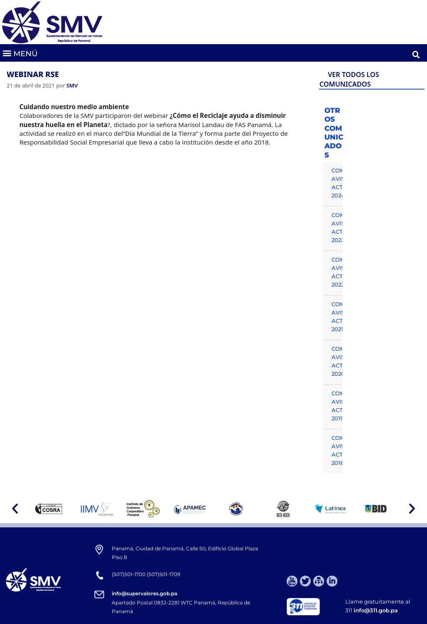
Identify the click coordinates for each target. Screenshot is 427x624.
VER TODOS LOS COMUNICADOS (349, 79)
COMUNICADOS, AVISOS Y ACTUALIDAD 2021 (337, 316)
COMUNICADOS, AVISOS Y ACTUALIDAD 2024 (337, 183)
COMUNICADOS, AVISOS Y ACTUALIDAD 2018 (337, 450)
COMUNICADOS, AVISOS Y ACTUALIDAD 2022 (337, 272)
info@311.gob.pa (376, 610)
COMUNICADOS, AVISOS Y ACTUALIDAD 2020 (337, 361)
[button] (20, 53)
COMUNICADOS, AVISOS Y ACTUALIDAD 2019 (337, 406)
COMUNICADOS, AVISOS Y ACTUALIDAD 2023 (337, 227)
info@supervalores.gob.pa (144, 593)
